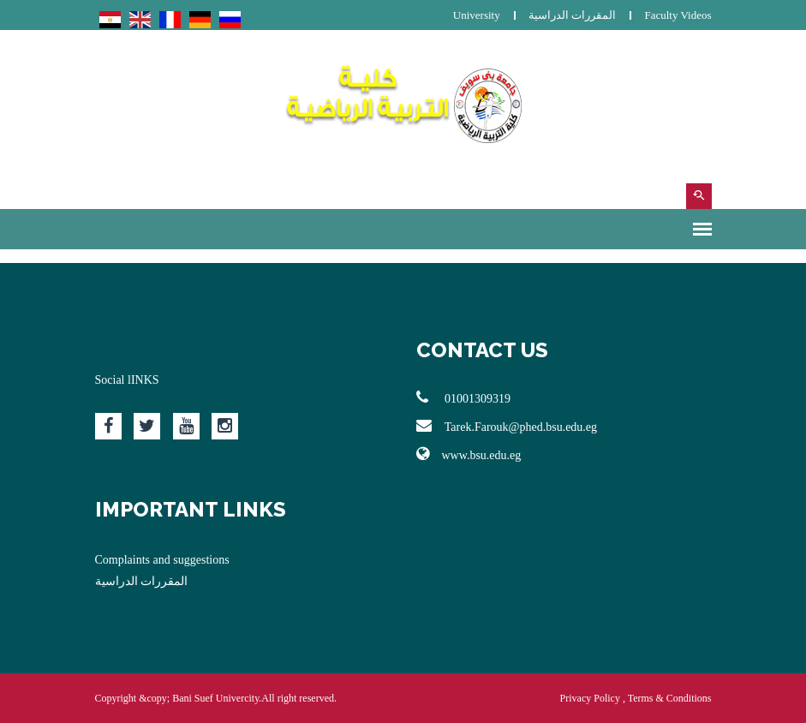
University (476, 15)
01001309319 (463, 397)
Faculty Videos (677, 15)
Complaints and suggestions (162, 559)
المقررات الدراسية (572, 15)
